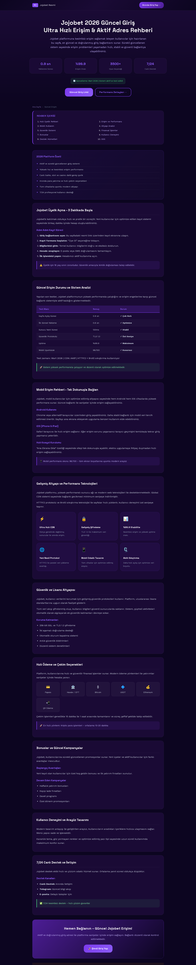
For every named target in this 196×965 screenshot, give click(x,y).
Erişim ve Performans (111, 121)
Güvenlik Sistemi (48, 130)
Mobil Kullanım (47, 126)
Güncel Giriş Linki (78, 92)
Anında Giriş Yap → (151, 5)
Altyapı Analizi (108, 126)
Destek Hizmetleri (48, 139)
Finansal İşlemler (109, 130)
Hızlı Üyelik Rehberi (49, 121)
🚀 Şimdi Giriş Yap (98, 948)
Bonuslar (44, 135)
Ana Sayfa (36, 107)
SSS (103, 139)
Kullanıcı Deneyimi (110, 135)
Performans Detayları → (113, 92)
